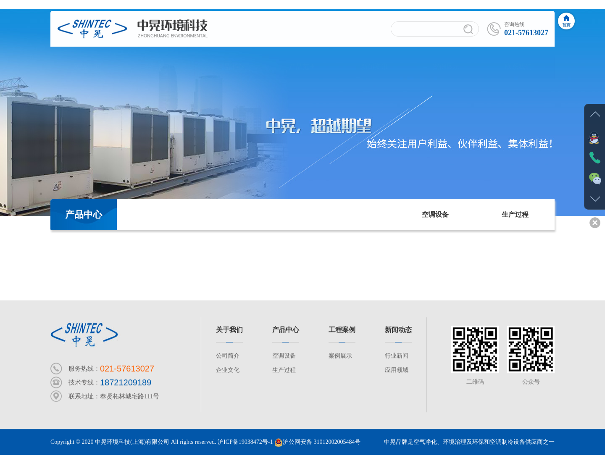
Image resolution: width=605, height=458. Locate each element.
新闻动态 (398, 330)
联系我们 (518, 58)
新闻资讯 (374, 58)
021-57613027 (127, 369)
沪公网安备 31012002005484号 (317, 442)
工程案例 (342, 330)
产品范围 (302, 58)
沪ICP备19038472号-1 (245, 442)
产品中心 (230, 58)
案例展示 (446, 58)
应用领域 (396, 370)
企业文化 (227, 370)
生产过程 (515, 214)
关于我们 (229, 330)
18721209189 (125, 382)
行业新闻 (396, 356)
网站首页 (86, 58)
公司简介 (158, 58)
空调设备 (435, 214)
